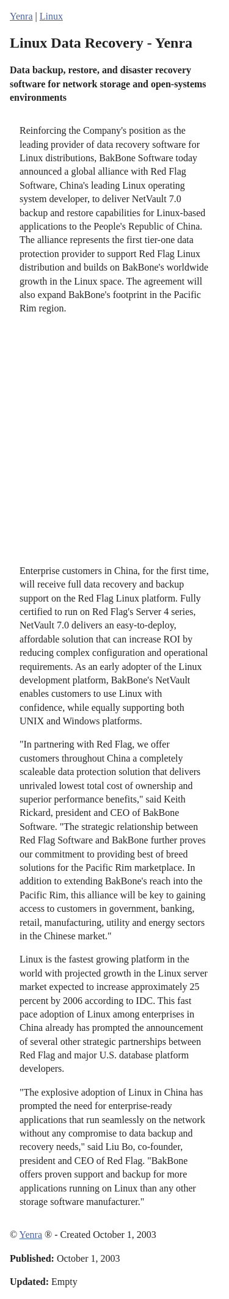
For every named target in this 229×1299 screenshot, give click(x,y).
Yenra (21, 16)
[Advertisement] (114, 440)
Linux (51, 16)
